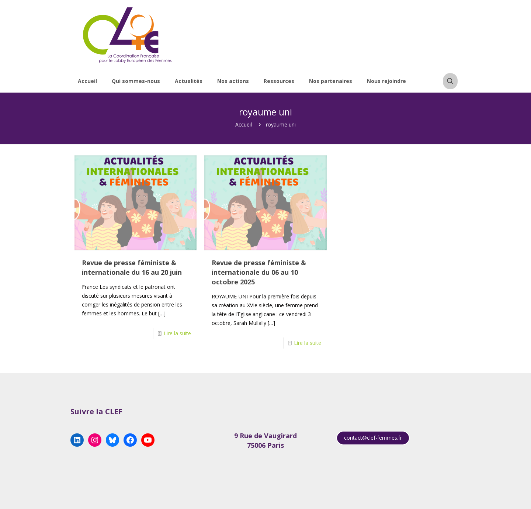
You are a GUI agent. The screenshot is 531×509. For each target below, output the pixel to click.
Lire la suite (177, 333)
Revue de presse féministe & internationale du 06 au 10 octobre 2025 (259, 272)
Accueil (243, 124)
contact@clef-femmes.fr (373, 437)
